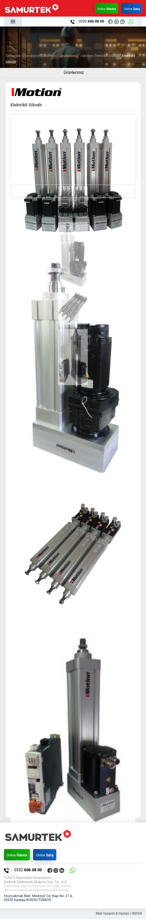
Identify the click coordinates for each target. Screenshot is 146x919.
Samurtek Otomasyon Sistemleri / (32, 56)
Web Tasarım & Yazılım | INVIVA (119, 913)
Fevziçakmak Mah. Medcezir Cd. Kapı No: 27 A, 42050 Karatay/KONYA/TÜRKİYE (38, 898)
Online (106, 9)
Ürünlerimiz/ (69, 56)
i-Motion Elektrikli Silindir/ (100, 56)
